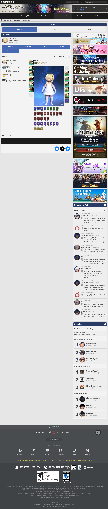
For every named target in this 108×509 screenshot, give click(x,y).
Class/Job (27, 47)
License (18, 460)
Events (88, 30)
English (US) (91, 2)
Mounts (61, 47)
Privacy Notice (41, 460)
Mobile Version (55, 426)
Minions (44, 47)
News (34, 454)
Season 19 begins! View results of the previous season (85, 333)
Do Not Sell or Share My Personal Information (76, 460)
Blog (54, 30)
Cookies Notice (53, 460)
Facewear (10, 51)
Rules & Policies (28, 460)
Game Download (54, 439)
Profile (19, 30)
